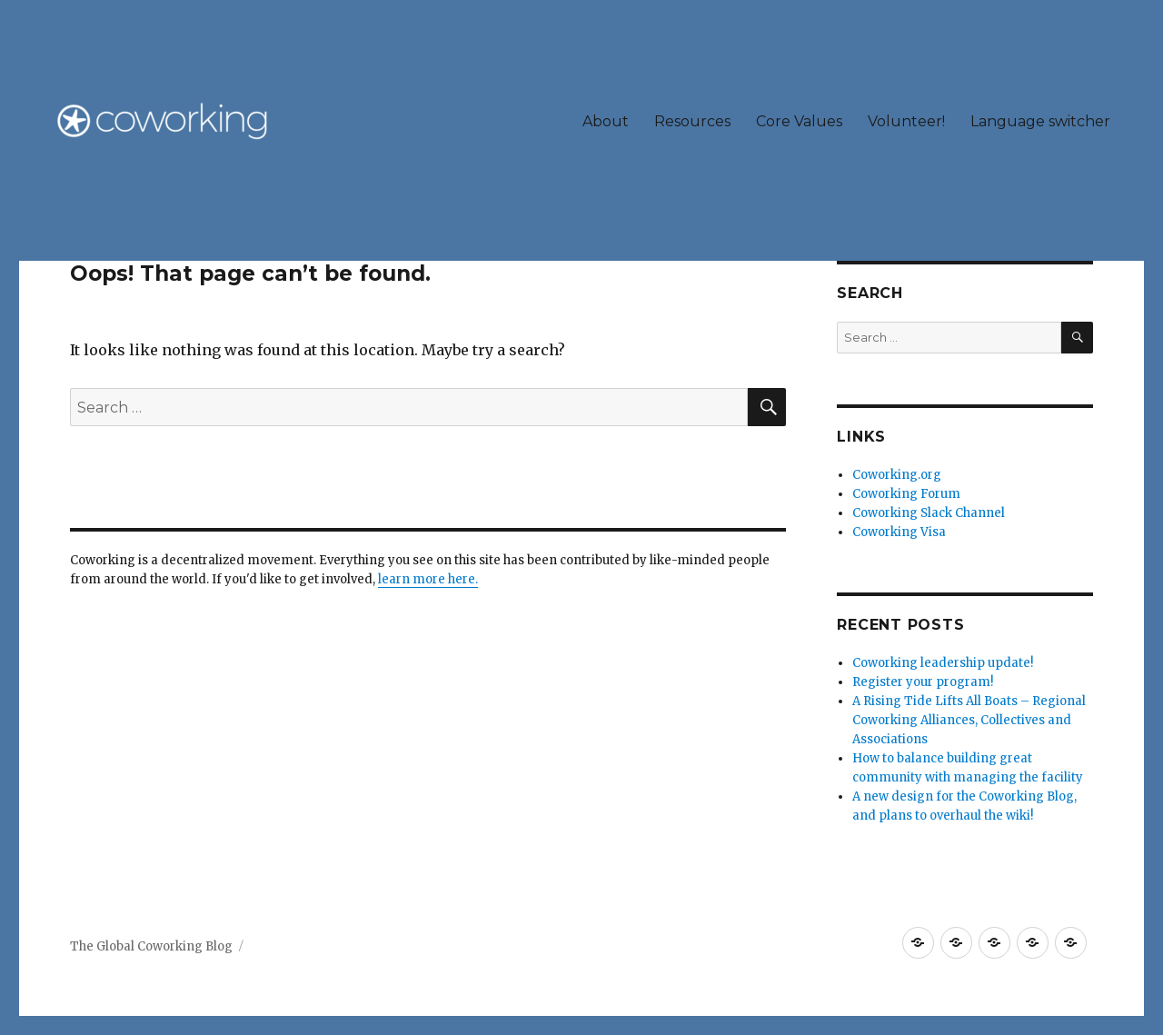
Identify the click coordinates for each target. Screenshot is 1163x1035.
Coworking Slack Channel (928, 513)
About (605, 121)
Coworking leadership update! (942, 663)
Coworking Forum (906, 494)
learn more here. (428, 579)
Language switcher (1040, 121)
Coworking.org (896, 475)
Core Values (799, 121)
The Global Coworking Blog (151, 946)
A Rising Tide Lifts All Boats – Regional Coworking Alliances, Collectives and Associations (969, 720)
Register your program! (922, 682)
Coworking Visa (899, 532)
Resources (692, 121)
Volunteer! (906, 121)
